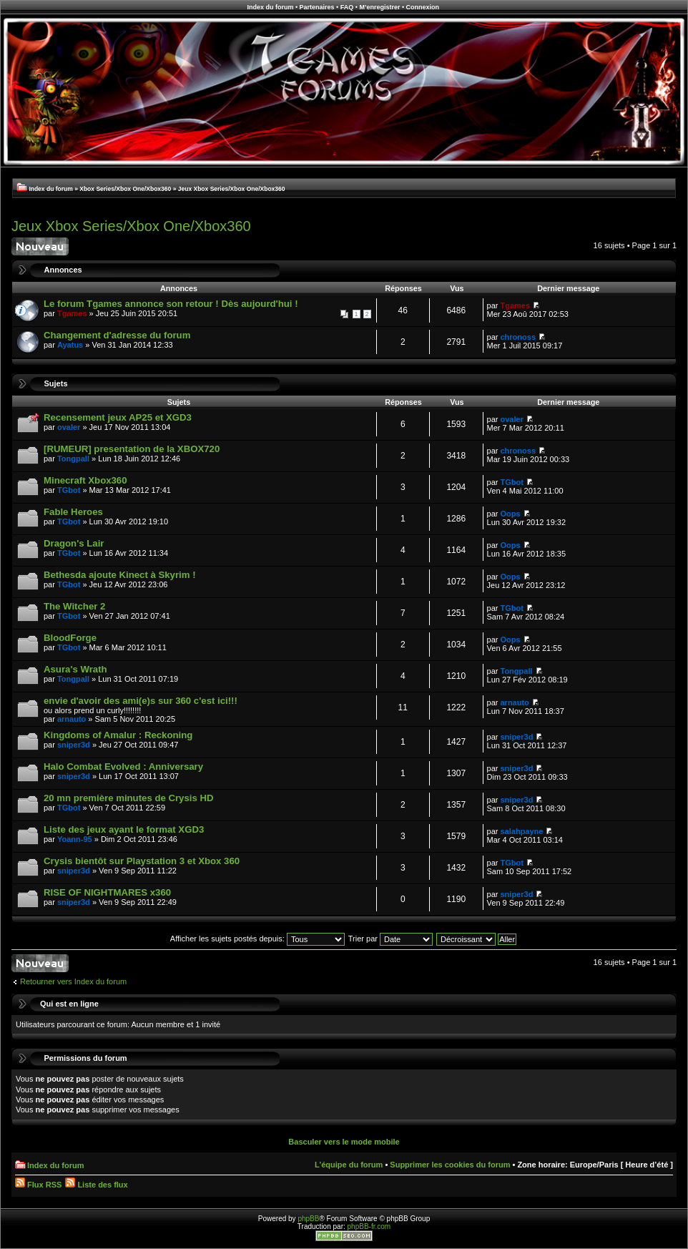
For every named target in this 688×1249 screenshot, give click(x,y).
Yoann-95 (74, 839)
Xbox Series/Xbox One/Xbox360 (125, 188)
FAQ (347, 7)
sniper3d (73, 744)
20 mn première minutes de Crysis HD (128, 798)
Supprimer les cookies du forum (450, 1164)
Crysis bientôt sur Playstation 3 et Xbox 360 (142, 861)
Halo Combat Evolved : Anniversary (123, 766)
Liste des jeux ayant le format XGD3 (124, 829)
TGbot (68, 490)
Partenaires (317, 7)
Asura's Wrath (75, 669)
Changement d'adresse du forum (117, 335)
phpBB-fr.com (369, 1226)
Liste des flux (96, 1184)
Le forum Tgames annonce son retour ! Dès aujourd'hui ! (171, 303)
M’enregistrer (379, 7)
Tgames (72, 313)
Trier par (390, 938)
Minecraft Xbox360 (85, 480)
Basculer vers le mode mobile (343, 1141)
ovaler (68, 427)
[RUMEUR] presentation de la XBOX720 (132, 449)
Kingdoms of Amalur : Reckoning (118, 735)
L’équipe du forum (349, 1164)
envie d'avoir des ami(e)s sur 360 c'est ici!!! (140, 700)
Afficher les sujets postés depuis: (257, 938)
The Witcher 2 (74, 606)
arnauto (71, 719)
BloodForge (70, 637)
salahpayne (522, 831)
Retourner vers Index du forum (73, 981)
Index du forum (270, 7)
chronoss (518, 337)
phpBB (308, 1219)
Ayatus (70, 345)
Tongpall (73, 458)
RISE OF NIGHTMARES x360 (107, 892)
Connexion (423, 7)
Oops (511, 513)
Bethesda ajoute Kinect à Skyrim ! (120, 574)
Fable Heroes (73, 511)
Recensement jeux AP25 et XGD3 (118, 417)
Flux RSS (38, 1184)
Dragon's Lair (74, 543)
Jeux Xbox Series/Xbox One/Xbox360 (231, 188)
